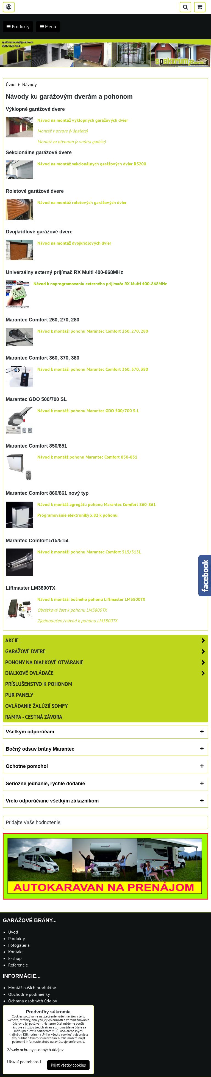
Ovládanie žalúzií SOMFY (36, 705)
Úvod (13, 932)
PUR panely (19, 694)
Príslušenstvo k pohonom (38, 683)
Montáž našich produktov (32, 987)
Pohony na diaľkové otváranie (106, 662)
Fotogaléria (19, 945)
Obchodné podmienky (29, 994)
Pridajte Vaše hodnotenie (33, 822)
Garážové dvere (106, 651)
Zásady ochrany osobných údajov (35, 1049)
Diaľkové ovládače (106, 673)
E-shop (15, 958)
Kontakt (15, 951)
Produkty (16, 938)
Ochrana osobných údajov (32, 1000)
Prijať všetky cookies (68, 1065)
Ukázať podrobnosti (24, 1062)
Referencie (18, 965)
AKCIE (106, 640)
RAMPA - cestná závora (33, 716)
